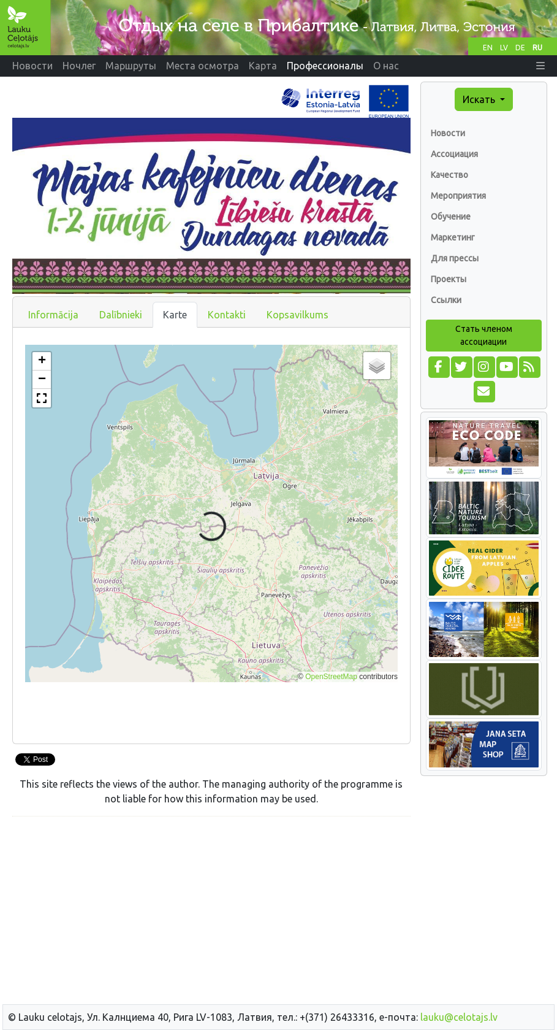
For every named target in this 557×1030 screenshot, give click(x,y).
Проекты (448, 279)
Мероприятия (458, 196)
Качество (449, 175)
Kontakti (227, 314)
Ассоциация (454, 154)
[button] (540, 65)
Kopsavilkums (297, 314)
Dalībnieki (120, 314)
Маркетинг (453, 237)
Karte (175, 314)
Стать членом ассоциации (483, 335)
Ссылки (446, 300)
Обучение (451, 216)
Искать (480, 99)
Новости (448, 133)
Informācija (53, 314)
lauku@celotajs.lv (459, 1017)
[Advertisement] (211, 912)
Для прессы (455, 258)
